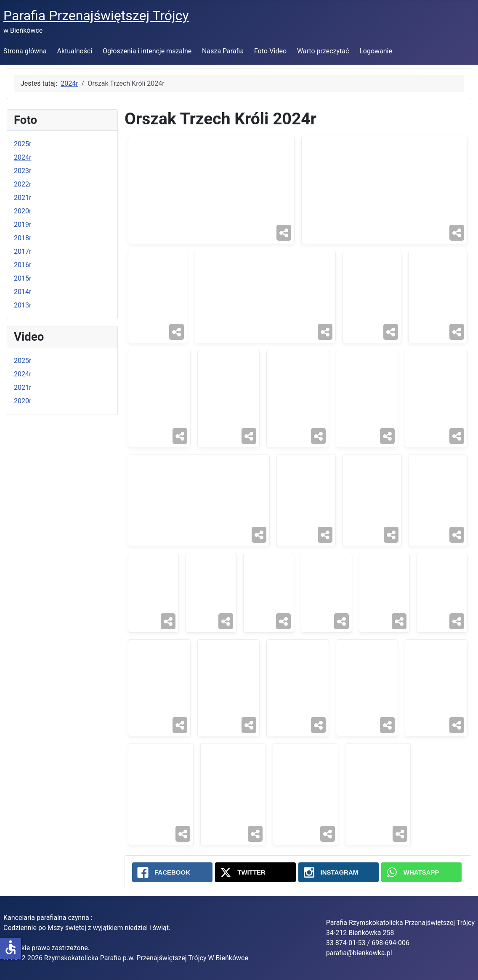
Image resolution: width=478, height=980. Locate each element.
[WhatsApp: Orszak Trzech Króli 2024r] (421, 872)
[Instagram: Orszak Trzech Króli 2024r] (338, 872)
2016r (22, 265)
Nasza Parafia (223, 51)
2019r (22, 225)
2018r (22, 238)
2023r (22, 171)
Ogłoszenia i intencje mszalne (147, 51)
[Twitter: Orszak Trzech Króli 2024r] (255, 872)
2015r (22, 278)
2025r (22, 144)
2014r (22, 292)
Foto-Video (270, 51)
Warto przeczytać (323, 51)
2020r (22, 211)
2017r (22, 251)
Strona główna (25, 51)
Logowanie (375, 51)
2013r (22, 305)
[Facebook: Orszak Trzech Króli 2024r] (172, 872)
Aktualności (74, 51)
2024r (22, 157)
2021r (22, 198)
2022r (22, 184)
